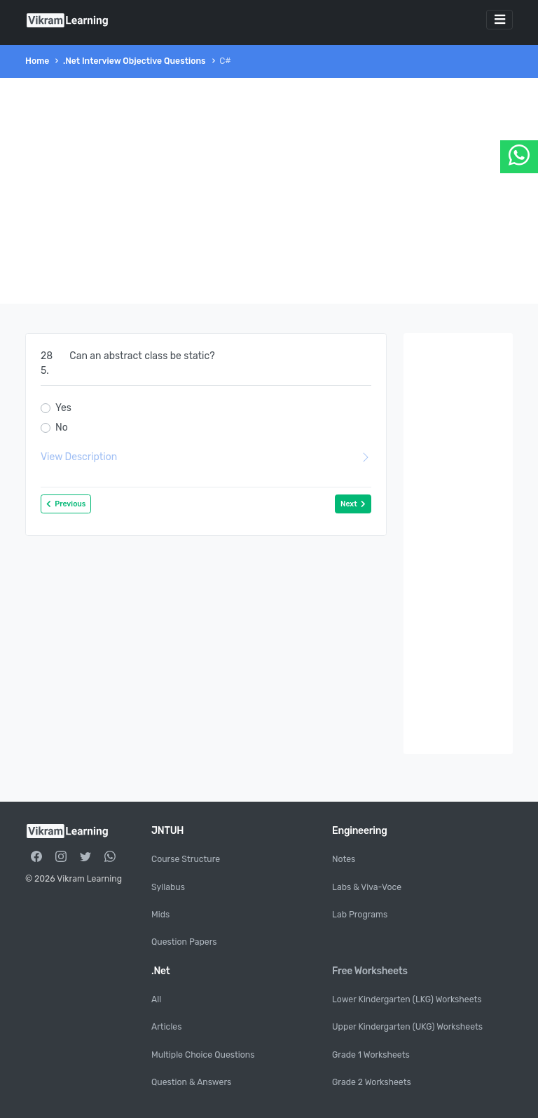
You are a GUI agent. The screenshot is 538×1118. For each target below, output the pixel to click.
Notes (343, 859)
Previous (65, 504)
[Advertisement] (269, 191)
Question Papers (184, 942)
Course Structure (185, 859)
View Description (206, 457)
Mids (160, 915)
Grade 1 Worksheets (371, 1055)
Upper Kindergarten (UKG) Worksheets (407, 1027)
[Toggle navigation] (499, 19)
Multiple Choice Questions (202, 1055)
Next (353, 504)
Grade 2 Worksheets (371, 1082)
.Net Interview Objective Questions (134, 61)
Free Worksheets (370, 971)
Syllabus (168, 887)
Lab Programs (359, 915)
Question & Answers (191, 1082)
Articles (166, 1027)
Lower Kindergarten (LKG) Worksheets (407, 999)
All (156, 999)
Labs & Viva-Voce (366, 887)
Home (37, 61)
